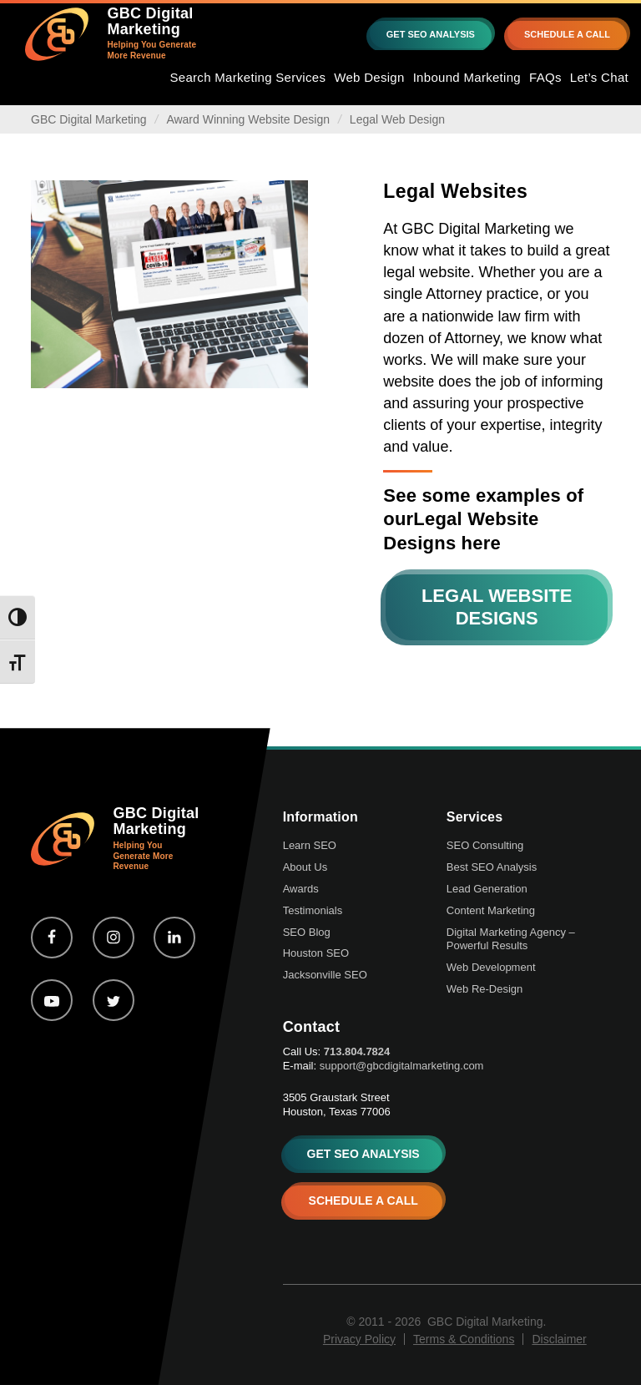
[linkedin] (174, 937)
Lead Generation (487, 888)
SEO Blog (307, 932)
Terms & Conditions (463, 1339)
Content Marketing (491, 910)
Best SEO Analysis (492, 867)
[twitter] (113, 1000)
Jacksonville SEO (325, 974)
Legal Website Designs (497, 606)
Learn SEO (309, 845)
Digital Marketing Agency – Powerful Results (511, 939)
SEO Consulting (485, 845)
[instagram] (113, 937)
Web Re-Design (485, 989)
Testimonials (313, 910)
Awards (301, 888)
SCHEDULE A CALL (567, 34)
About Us (305, 867)
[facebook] (52, 937)
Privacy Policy (359, 1339)
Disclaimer (559, 1339)
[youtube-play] (52, 1000)
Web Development (491, 967)
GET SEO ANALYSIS (430, 34)
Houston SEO (316, 953)
